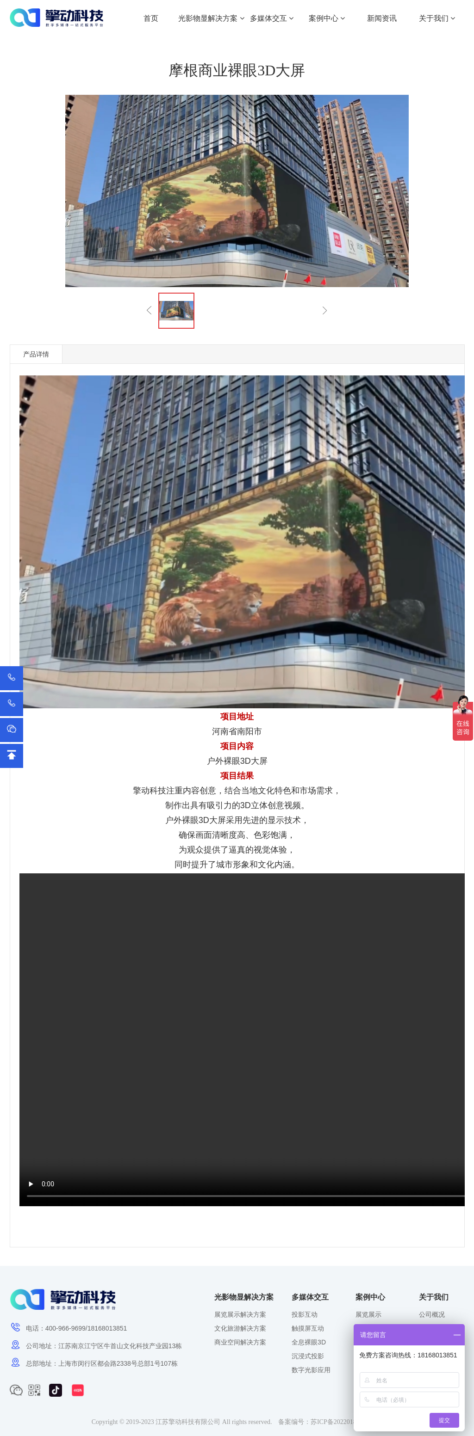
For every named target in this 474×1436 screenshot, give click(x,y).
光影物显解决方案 (211, 18)
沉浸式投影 (308, 1356)
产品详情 (36, 354)
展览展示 (368, 1314)
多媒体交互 (271, 18)
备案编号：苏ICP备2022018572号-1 (328, 1421)
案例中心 (327, 18)
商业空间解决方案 (240, 1342)
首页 (150, 18)
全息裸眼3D (309, 1342)
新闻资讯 (382, 18)
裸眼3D (237, 761)
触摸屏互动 (308, 1328)
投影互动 (305, 1314)
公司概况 (432, 1314)
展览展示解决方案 (240, 1314)
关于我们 (437, 18)
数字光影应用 (311, 1370)
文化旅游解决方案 (240, 1328)
